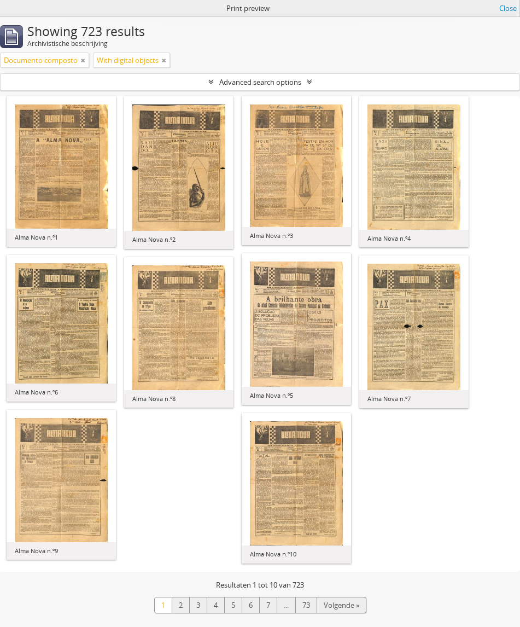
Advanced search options (260, 82)
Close (508, 8)
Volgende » (341, 605)
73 (306, 605)
